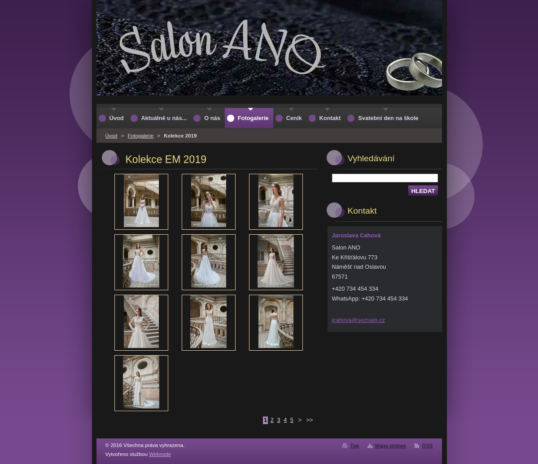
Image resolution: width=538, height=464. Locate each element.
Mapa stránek (391, 445)
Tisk (354, 445)
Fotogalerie (141, 135)
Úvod (111, 135)
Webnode (160, 454)
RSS (427, 445)
